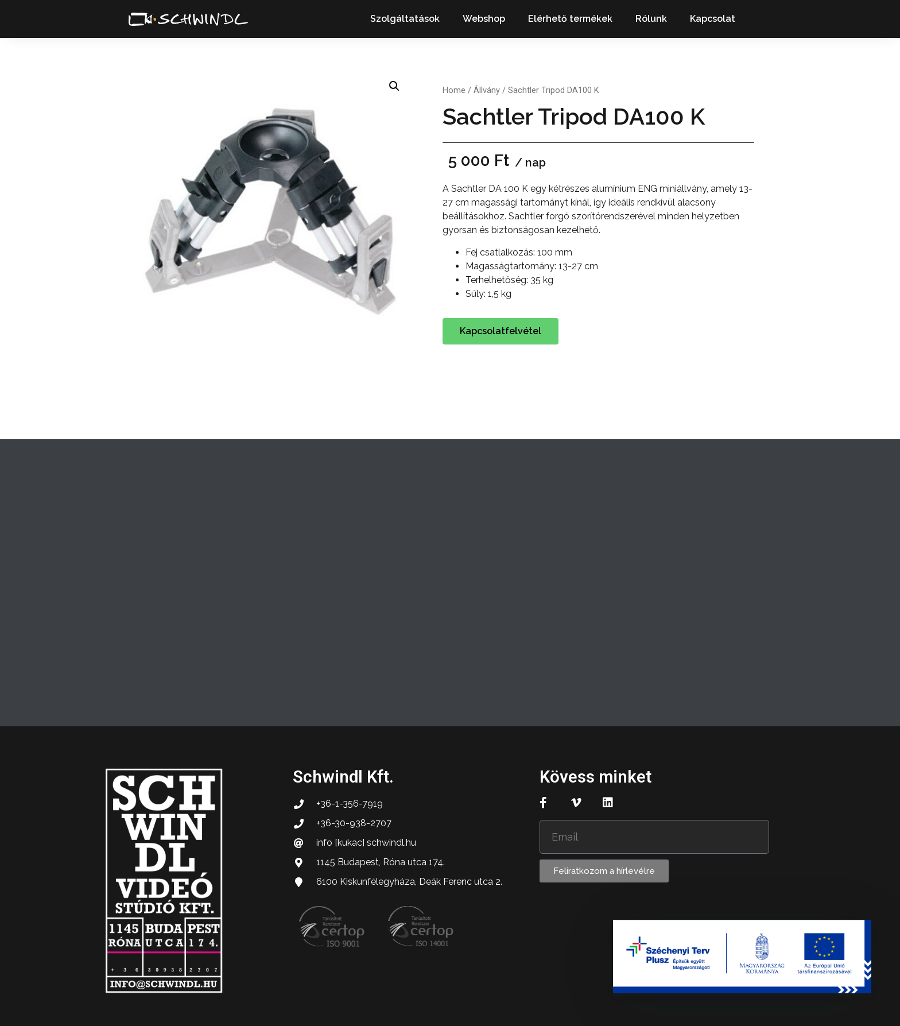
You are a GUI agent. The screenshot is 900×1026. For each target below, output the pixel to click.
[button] (767, 19)
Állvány (487, 90)
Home (454, 90)
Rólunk (651, 18)
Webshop (484, 18)
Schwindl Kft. (343, 777)
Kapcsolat (712, 18)
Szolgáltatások (405, 18)
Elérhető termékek (570, 18)
